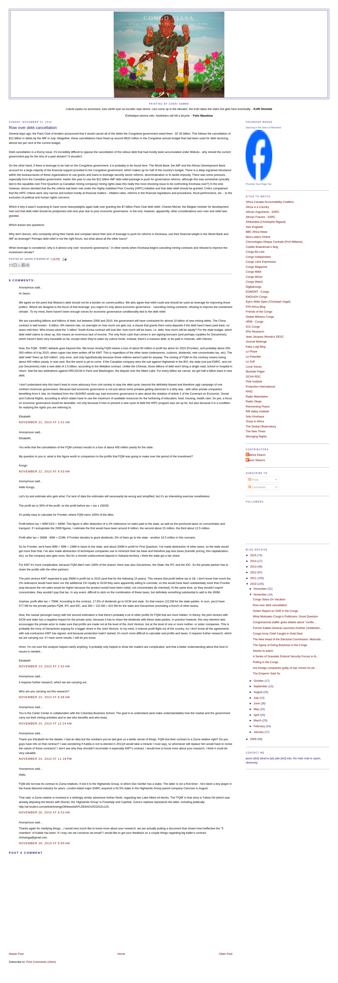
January (259, 732)
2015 (253, 555)
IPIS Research (255, 331)
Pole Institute (254, 381)
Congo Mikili (253, 271)
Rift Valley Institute (257, 411)
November (261, 594)
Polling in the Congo (265, 662)
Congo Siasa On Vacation (269, 599)
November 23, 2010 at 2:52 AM (44, 666)
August (258, 692)
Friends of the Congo (259, 311)
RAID (249, 391)
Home (121, 954)
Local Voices (254, 366)
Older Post (225, 954)
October (259, 680)
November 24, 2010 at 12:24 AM (45, 723)
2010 (253, 583)
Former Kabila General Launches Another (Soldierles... (287, 628)
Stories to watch (263, 650)
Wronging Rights (256, 436)
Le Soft (250, 361)
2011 (253, 578)
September (261, 686)
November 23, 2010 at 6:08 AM (44, 697)
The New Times (255, 431)
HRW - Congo (254, 321)
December (261, 588)
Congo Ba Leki (255, 251)
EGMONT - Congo (257, 291)
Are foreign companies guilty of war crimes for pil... (285, 668)
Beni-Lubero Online (258, 237)
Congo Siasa (169, 18)
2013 (253, 566)
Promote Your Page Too (258, 184)
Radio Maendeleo (257, 396)
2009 (253, 739)
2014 (253, 561)
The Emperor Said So (266, 673)
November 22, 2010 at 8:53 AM (44, 471)
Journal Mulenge (256, 341)
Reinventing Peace (258, 406)
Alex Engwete (254, 227)
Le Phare (251, 351)
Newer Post (16, 954)
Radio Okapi (253, 401)
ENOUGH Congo (256, 296)
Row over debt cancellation (33, 127)
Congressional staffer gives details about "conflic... (285, 622)
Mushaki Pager (255, 371)
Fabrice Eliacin (256, 454)
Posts (253, 479)
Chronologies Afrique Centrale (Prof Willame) (274, 241)
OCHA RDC (253, 376)
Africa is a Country (257, 207)
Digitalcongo (253, 286)
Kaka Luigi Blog (255, 346)
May (257, 709)
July (256, 697)
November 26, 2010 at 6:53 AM (44, 812)
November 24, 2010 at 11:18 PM (45, 758)
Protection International (260, 386)
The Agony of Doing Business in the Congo (280, 645)
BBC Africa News (256, 231)
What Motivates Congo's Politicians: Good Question (285, 616)
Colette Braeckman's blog (262, 247)
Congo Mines (254, 276)
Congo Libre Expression (261, 261)
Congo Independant (258, 256)
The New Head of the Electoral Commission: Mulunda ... (288, 639)
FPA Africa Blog (255, 306)
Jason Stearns (256, 460)
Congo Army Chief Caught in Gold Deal (278, 633)
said (17, 211)
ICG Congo (253, 326)
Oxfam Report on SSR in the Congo (275, 611)
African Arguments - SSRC (262, 211)
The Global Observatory (261, 426)
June (257, 703)
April (257, 715)
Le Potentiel (253, 356)
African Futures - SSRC (260, 217)
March (258, 720)
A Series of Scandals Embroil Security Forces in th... (286, 656)
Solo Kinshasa (255, 416)
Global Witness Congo (260, 316)
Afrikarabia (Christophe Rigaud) (266, 221)
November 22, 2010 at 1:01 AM (44, 422)
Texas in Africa (255, 421)
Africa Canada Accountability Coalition (270, 202)
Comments (257, 487)
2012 (253, 572)
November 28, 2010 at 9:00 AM (44, 843)
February (260, 726)
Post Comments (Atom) (41, 961)
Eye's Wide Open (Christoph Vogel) (268, 301)
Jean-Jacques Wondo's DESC (265, 336)
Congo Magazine (256, 266)
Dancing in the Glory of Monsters (263, 127)
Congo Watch (254, 281)
